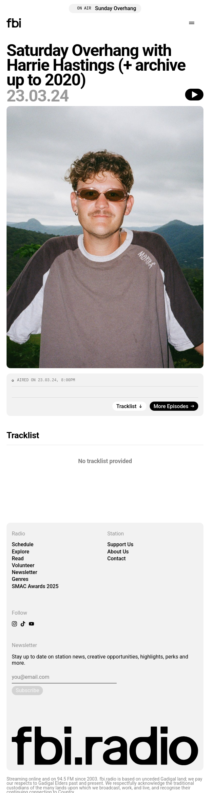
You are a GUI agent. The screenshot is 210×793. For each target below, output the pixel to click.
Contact (116, 558)
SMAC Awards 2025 (35, 586)
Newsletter (24, 572)
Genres (20, 579)
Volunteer (23, 565)
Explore (20, 551)
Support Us (120, 544)
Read (18, 558)
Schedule (22, 544)
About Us (118, 551)
